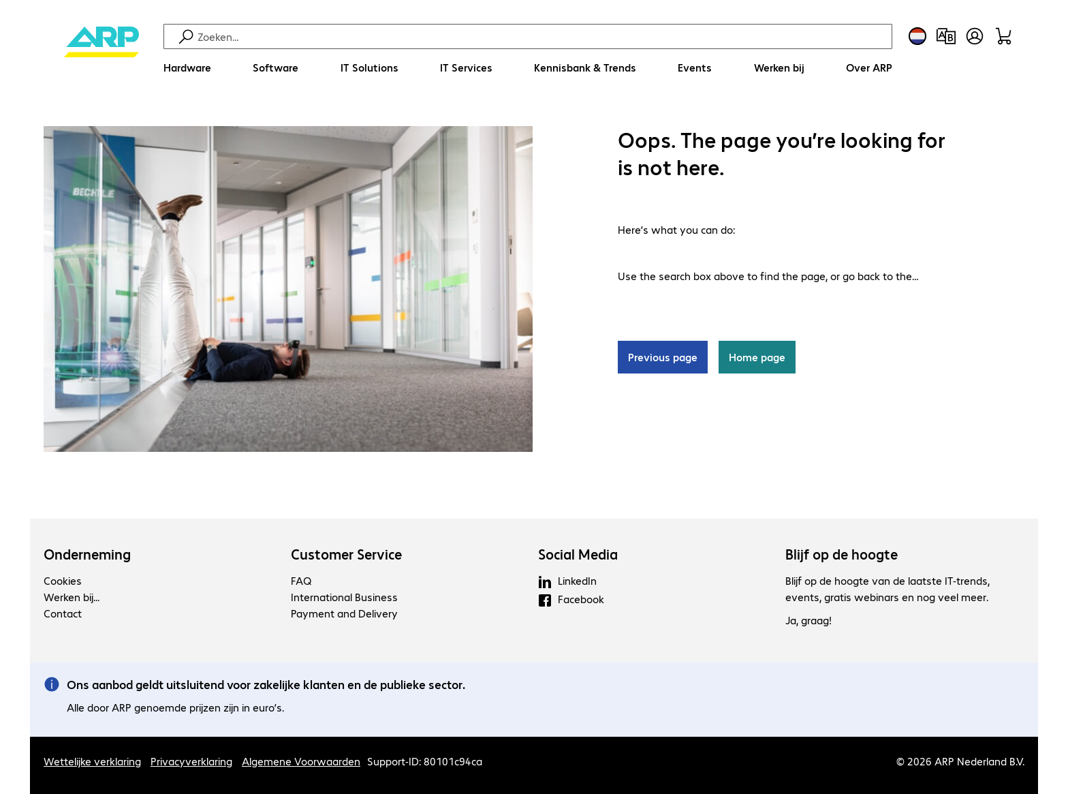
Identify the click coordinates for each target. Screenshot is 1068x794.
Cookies (63, 580)
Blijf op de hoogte (841, 554)
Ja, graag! (808, 620)
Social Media (578, 554)
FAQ (301, 580)
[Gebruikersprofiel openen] (974, 36)
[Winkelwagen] (1003, 36)
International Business (344, 597)
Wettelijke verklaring (92, 761)
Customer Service (346, 554)
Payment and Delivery (344, 613)
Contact (63, 613)
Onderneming (87, 554)
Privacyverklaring (191, 761)
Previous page (662, 357)
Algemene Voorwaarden (301, 761)
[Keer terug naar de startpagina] (101, 55)
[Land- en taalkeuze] (917, 36)
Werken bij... (71, 597)
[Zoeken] (543, 36)
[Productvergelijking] (946, 36)
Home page (757, 357)
